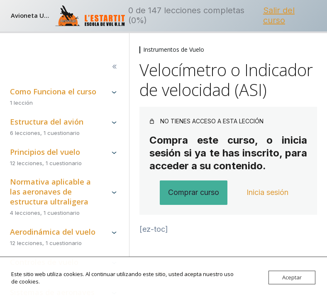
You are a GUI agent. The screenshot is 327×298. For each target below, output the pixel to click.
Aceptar (292, 277)
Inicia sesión (267, 192)
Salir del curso (279, 15)
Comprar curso (193, 192)
